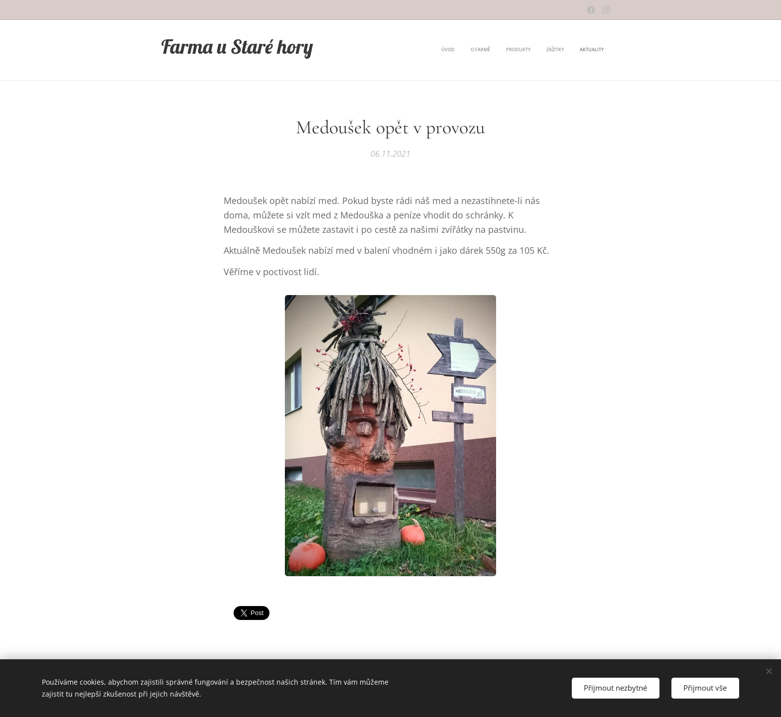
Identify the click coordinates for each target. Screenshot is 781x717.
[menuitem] (542, 50)
